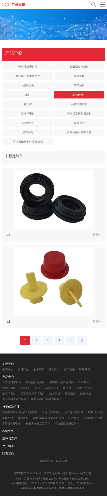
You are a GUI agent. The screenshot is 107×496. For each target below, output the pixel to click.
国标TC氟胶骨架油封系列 (48, 418)
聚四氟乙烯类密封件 (28, 76)
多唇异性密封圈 (11, 423)
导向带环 (79, 76)
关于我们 (8, 363)
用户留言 (8, 445)
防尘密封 (27, 123)
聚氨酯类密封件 (79, 66)
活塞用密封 (28, 113)
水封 (28, 94)
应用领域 (84, 369)
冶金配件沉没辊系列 (67, 423)
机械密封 (7, 418)
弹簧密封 (23, 418)
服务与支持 (9, 438)
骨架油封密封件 (27, 66)
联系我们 (8, 453)
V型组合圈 (27, 85)
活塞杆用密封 (79, 104)
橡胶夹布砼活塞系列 (38, 423)
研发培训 (53, 369)
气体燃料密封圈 (93, 418)
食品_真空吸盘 (51, 412)
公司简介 (23, 369)
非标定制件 (79, 94)
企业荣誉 (38, 369)
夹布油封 (79, 85)
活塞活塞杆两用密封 (79, 113)
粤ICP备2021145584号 (53, 461)
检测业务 (8, 431)
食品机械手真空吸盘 (79, 132)
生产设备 (69, 369)
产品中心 (8, 376)
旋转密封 (27, 132)
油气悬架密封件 (73, 412)
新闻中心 (7, 369)
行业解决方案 (11, 406)
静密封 (28, 104)
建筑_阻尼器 (95, 412)
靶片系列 (73, 418)
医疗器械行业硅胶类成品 (28, 141)
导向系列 (79, 123)
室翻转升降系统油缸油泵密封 (20, 412)
